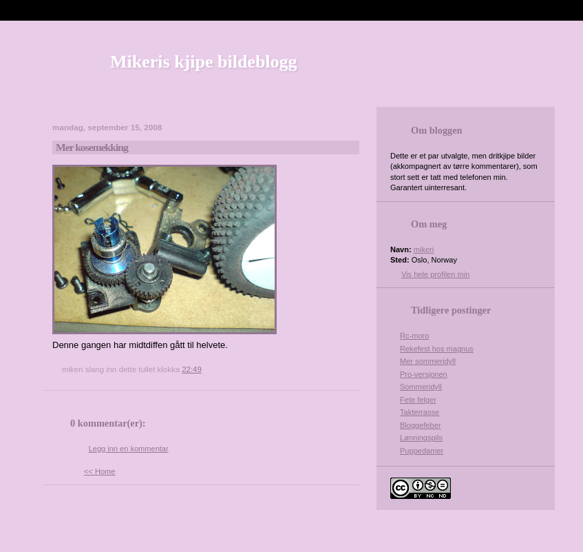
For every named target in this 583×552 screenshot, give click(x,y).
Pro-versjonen (423, 374)
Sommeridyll (421, 386)
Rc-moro (414, 335)
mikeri (424, 249)
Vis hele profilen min (435, 274)
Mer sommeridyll (428, 361)
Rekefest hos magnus (437, 349)
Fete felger (418, 400)
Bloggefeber (420, 425)
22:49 (192, 369)
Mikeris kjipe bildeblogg (203, 62)
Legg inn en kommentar (129, 448)
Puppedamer (421, 451)
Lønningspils (421, 437)
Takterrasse (419, 412)
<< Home (99, 471)
